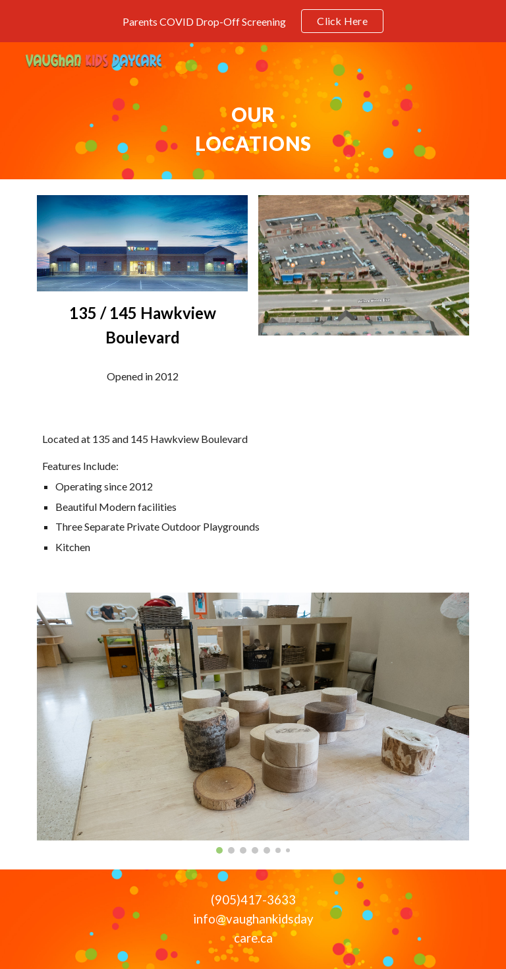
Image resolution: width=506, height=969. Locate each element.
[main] (252, 129)
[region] (253, 21)
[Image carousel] (252, 723)
